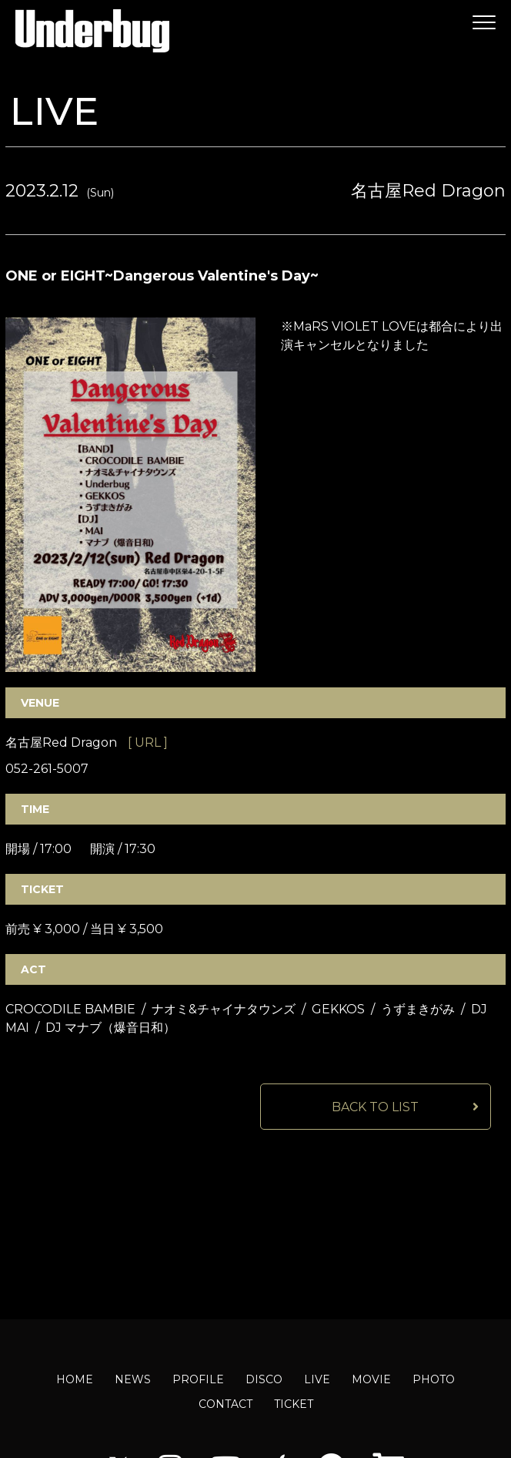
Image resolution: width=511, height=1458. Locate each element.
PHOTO (433, 1379)
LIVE (317, 1379)
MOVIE (371, 1379)
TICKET (293, 1404)
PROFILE (198, 1379)
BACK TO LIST (375, 1107)
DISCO (263, 1379)
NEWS (133, 1379)
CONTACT (225, 1404)
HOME (74, 1379)
